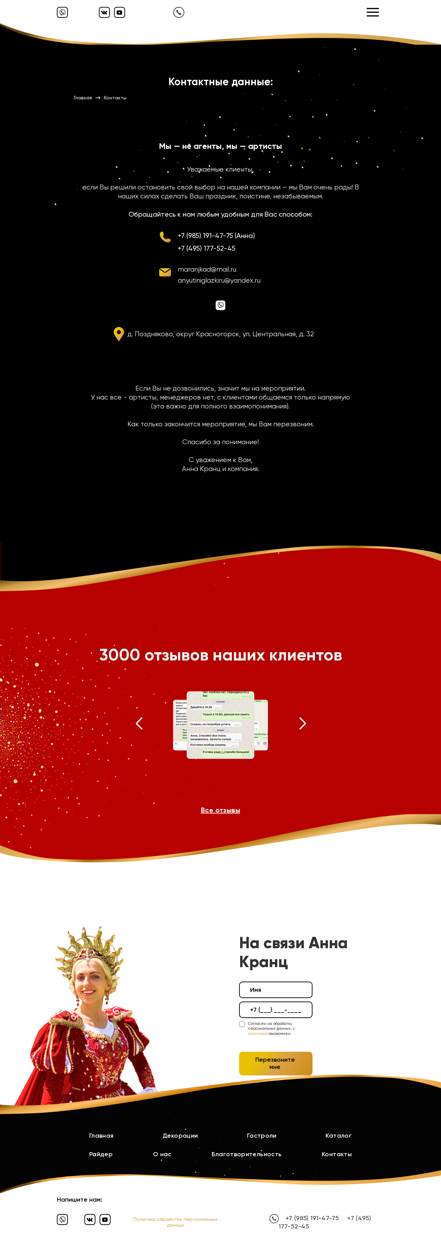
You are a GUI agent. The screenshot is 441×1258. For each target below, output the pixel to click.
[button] (138, 725)
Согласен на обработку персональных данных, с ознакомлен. (271, 1028)
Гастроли (262, 1135)
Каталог (339, 1135)
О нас (162, 1154)
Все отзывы (220, 810)
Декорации (180, 1135)
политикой (257, 1033)
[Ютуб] (119, 12)
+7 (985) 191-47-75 (312, 1218)
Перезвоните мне (275, 1063)
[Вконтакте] (104, 12)
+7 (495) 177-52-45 (206, 248)
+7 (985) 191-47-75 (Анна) (216, 235)
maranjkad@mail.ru (207, 269)
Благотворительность (246, 1154)
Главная (101, 1135)
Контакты (337, 1154)
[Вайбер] (62, 12)
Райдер (101, 1154)
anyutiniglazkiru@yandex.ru (219, 280)
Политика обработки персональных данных (175, 1222)
